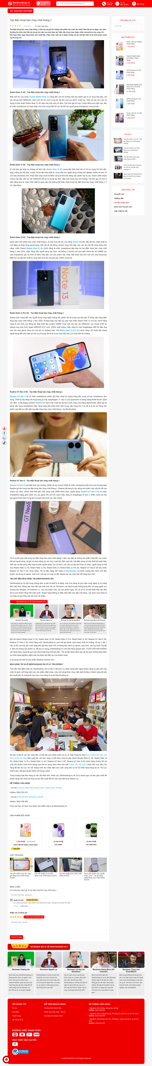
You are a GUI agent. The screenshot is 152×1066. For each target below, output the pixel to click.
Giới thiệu (15, 1012)
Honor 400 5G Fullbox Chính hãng (25, 845)
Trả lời (16, 906)
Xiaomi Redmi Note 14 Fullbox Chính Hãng (133, 58)
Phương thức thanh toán (52, 1008)
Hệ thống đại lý (17, 1020)
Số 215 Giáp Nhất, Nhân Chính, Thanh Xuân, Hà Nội (40, 788)
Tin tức (14, 1008)
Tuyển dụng (16, 1016)
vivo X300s (58, 844)
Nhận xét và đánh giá (18, 913)
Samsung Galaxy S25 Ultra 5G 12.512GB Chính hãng (134, 87)
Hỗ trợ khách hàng (55, 1004)
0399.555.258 (100, 1023)
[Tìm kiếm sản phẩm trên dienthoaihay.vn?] (75, 3)
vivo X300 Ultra (91, 844)
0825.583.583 (100, 1016)
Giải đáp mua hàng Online (53, 1016)
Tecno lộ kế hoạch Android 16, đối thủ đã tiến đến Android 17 (132, 167)
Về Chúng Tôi (19, 1004)
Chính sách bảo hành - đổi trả (54, 1012)
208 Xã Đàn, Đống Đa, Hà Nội (30, 797)
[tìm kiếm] (91, 3)
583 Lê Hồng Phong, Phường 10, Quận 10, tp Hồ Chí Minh (118, 1014)
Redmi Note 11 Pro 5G (69, 330)
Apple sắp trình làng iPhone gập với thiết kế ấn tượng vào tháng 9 (133, 176)
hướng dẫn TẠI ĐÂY (77, 764)
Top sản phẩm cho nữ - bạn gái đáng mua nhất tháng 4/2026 (20, 876)
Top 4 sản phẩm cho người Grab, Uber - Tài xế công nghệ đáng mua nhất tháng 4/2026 (94, 877)
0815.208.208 (100, 1010)
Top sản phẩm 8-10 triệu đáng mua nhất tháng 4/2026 (46, 875)
